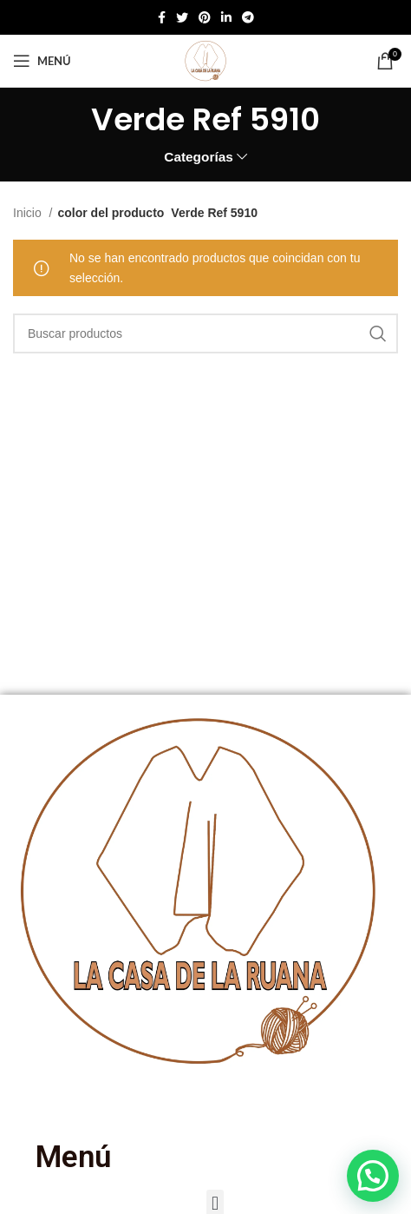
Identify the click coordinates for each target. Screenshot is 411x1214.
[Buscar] (205, 333)
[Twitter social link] (182, 17)
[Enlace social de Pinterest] (204, 17)
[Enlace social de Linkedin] (226, 17)
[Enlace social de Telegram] (248, 17)
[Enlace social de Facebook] (162, 17)
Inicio (29, 213)
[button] (373, 1176)
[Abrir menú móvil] (42, 60)
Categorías (198, 156)
